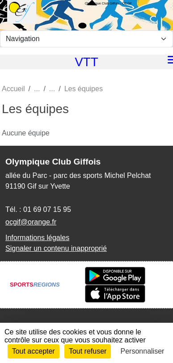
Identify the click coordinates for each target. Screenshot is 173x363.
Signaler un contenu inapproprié (56, 248)
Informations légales (37, 237)
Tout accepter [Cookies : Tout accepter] (33, 351)
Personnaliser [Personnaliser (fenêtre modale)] (143, 351)
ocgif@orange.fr (30, 222)
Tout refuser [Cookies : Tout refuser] (87, 351)
